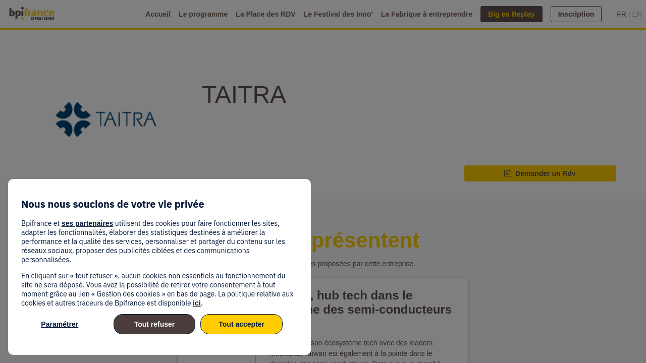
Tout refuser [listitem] (154, 324)
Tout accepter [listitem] (241, 324)
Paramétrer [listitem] (59, 324)
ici (197, 303)
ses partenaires (88, 223)
